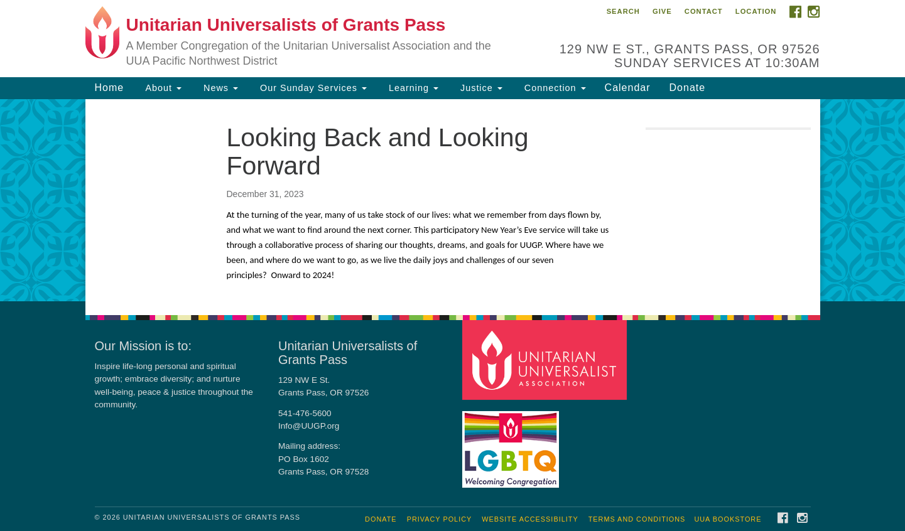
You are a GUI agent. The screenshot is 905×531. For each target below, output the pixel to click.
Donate (687, 87)
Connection (553, 88)
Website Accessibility (530, 519)
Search (623, 11)
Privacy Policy (439, 519)
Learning (412, 88)
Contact (704, 11)
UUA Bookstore (727, 519)
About (162, 88)
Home (109, 87)
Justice (479, 88)
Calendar (628, 87)
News (219, 88)
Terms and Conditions (637, 519)
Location (756, 11)
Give (662, 11)
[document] (452, 200)
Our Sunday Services (312, 88)
